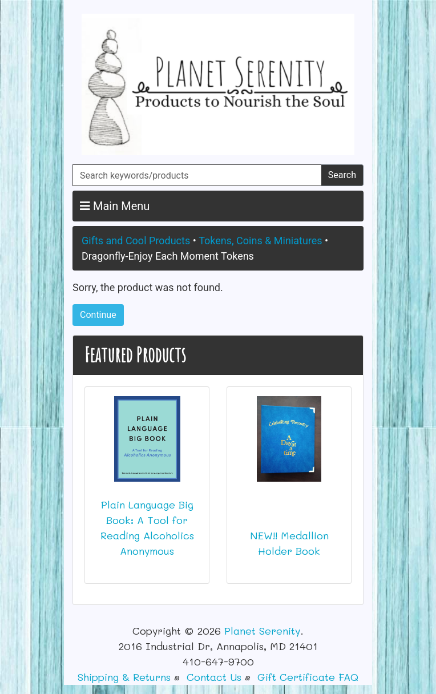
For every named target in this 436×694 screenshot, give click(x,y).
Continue (98, 314)
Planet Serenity (262, 630)
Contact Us (214, 677)
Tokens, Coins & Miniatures (260, 241)
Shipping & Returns (124, 677)
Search (342, 175)
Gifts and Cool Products (136, 241)
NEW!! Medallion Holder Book (289, 543)
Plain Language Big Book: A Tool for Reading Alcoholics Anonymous (147, 528)
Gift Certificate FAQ (307, 677)
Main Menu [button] (115, 206)
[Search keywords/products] (197, 175)
